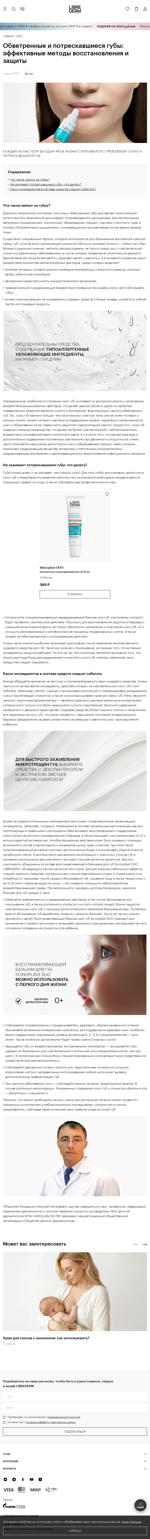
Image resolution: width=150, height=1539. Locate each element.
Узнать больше (131, 1522)
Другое (29, 73)
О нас (7, 1453)
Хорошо (75, 1531)
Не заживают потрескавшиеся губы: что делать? (45, 184)
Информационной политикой (63, 1417)
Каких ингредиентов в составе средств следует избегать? (53, 189)
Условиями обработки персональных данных (51, 1422)
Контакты (9, 1468)
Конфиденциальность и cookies (20, 1515)
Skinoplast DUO (51, 567)
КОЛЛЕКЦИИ (10, 1461)
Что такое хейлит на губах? (30, 179)
